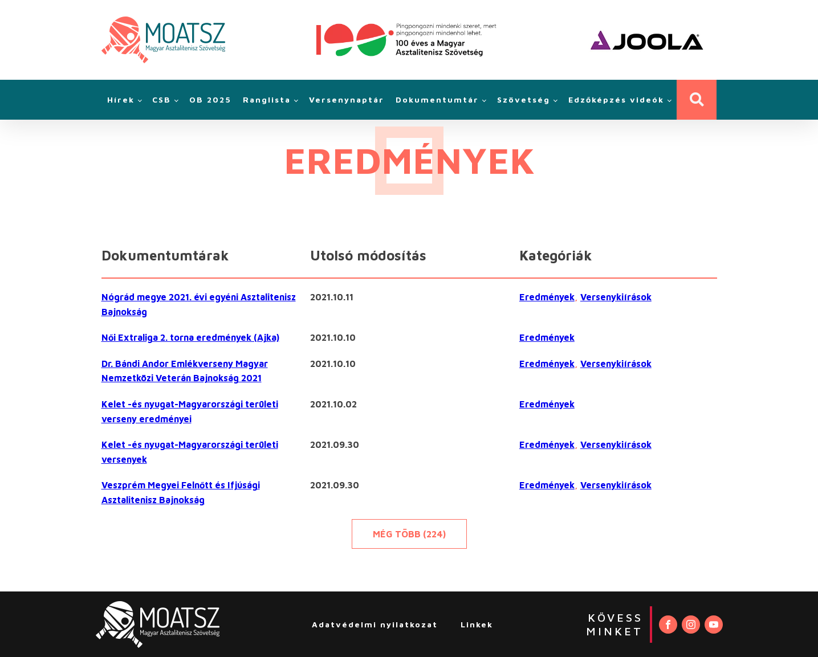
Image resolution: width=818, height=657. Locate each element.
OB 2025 (210, 99)
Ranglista (267, 99)
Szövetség (523, 99)
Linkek (477, 624)
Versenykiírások (616, 297)
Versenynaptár (346, 99)
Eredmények (547, 297)
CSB (161, 99)
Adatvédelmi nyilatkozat (375, 624)
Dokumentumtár (437, 99)
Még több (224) (409, 534)
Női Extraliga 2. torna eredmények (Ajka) (190, 337)
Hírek (121, 99)
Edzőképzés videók (616, 99)
